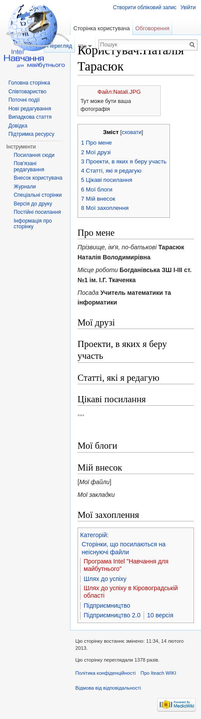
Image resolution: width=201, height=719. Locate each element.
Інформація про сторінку (33, 224)
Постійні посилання (37, 212)
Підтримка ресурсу (31, 134)
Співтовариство (27, 92)
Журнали (25, 187)
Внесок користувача (38, 178)
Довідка (17, 126)
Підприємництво (107, 605)
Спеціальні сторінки (38, 195)
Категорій (93, 534)
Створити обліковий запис (144, 7)
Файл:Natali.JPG (119, 92)
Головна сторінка (29, 83)
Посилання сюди (34, 155)
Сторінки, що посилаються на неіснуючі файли (124, 548)
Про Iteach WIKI (158, 673)
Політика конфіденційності (105, 673)
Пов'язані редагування (29, 166)
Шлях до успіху (105, 578)
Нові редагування (29, 109)
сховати (131, 132)
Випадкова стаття (29, 117)
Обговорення (152, 28)
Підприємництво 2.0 (112, 615)
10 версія (160, 615)
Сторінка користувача (101, 28)
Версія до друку (33, 204)
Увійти (188, 7)
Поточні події (24, 100)
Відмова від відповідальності (108, 688)
